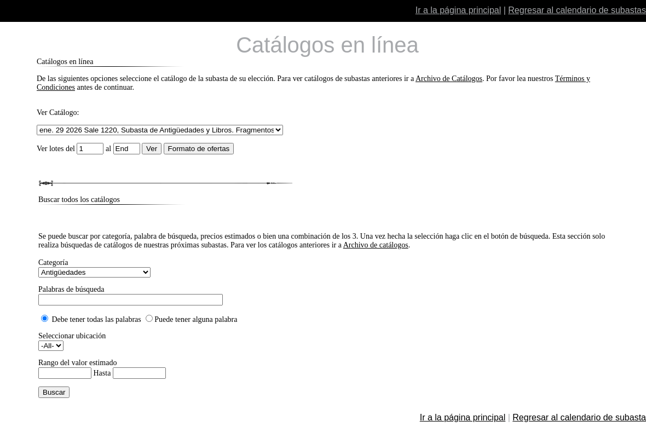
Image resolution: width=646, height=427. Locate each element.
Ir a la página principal (458, 10)
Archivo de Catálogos (449, 78)
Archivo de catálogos (375, 245)
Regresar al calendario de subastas (577, 10)
